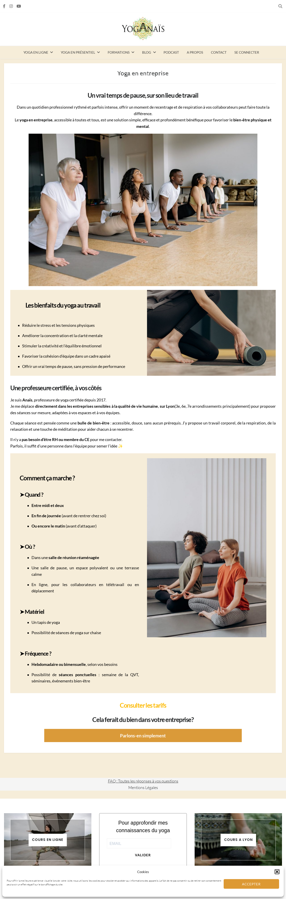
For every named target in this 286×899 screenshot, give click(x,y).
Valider (143, 855)
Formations (119, 52)
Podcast (171, 52)
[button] (277, 871)
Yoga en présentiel (78, 52)
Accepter (251, 884)
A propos (195, 52)
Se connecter (246, 52)
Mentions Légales (143, 787)
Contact (219, 52)
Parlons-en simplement (143, 735)
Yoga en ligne (35, 52)
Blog (146, 52)
